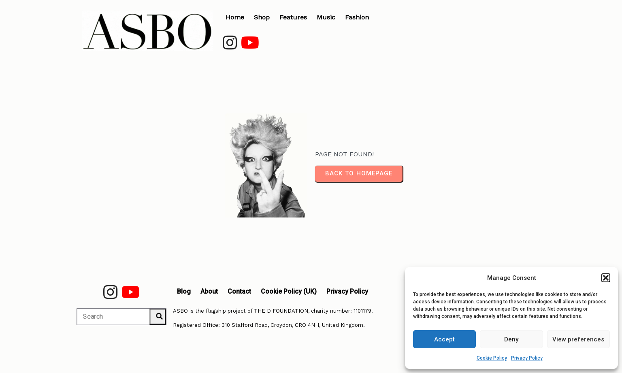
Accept (444, 339)
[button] (606, 278)
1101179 (362, 311)
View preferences (578, 339)
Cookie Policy (492, 358)
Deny (511, 339)
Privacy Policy (527, 358)
